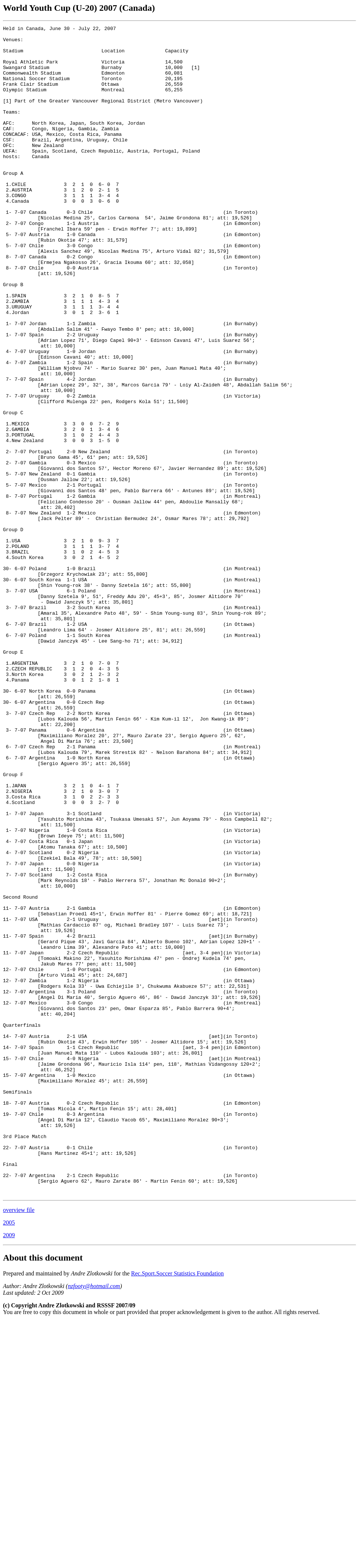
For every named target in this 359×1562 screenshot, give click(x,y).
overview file (19, 1444)
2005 (9, 1456)
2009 (9, 1469)
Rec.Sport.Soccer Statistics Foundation (177, 1507)
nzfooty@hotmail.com (94, 1520)
